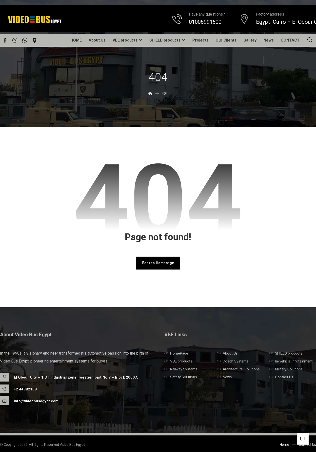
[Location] (35, 40)
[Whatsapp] (25, 40)
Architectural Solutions (238, 369)
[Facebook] (5, 40)
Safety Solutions (180, 377)
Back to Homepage (158, 263)
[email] (15, 40)
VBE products (178, 361)
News (224, 377)
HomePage (176, 353)
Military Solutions (286, 369)
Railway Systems (181, 369)
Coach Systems (233, 361)
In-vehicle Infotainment (291, 361)
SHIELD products (285, 353)
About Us (227, 353)
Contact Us (281, 377)
